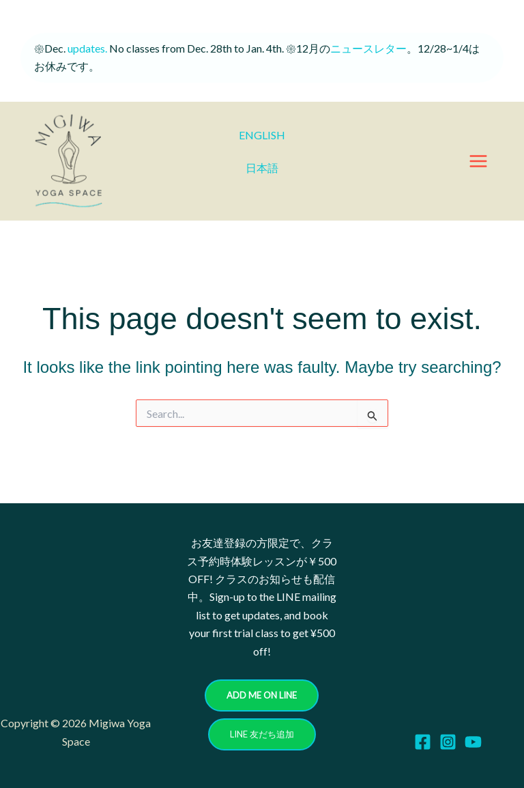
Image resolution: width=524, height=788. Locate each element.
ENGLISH (262, 134)
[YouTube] (473, 741)
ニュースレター (368, 48)
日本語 (262, 167)
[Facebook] (422, 741)
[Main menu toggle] (478, 161)
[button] (262, 695)
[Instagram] (447, 741)
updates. (86, 48)
